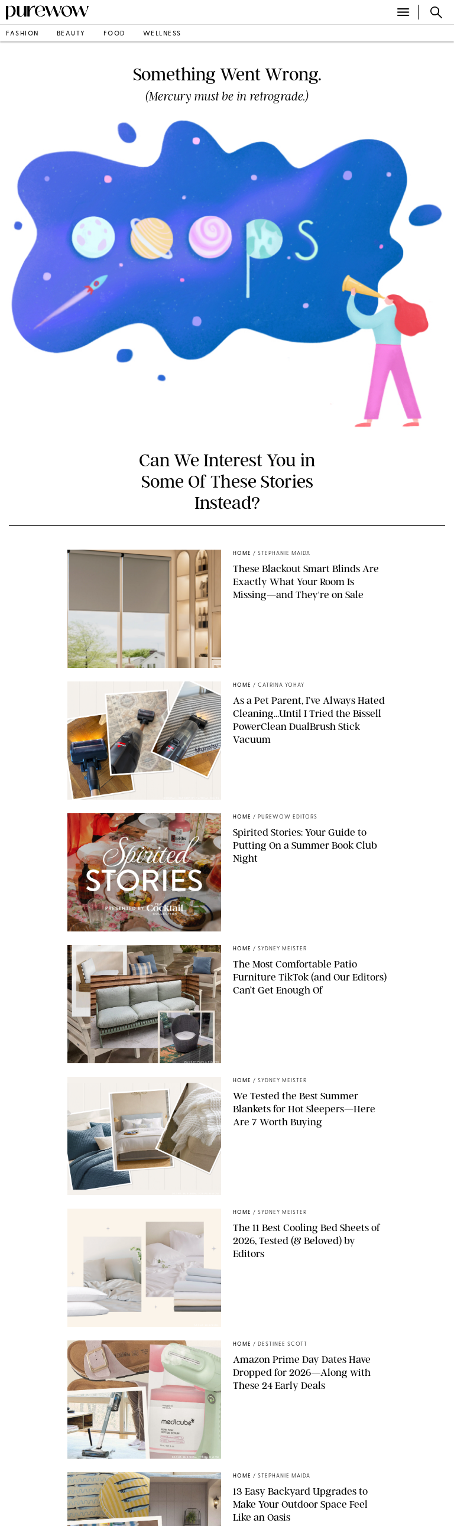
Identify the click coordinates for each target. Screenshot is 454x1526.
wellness (162, 34)
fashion (22, 34)
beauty (71, 34)
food (114, 34)
